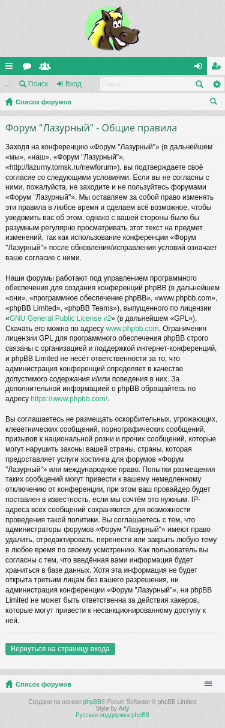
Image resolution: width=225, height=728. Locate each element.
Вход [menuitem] (200, 68)
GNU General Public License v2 (60, 318)
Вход (73, 84)
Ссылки (11, 68)
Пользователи (47, 68)
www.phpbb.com (132, 328)
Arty (124, 708)
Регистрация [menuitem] (218, 68)
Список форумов (43, 102)
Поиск (38, 84)
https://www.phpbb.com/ (69, 399)
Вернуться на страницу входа (60, 649)
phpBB (92, 702)
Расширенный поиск (216, 84)
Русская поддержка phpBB (112, 715)
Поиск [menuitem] (216, 103)
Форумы (29, 68)
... (8, 84)
